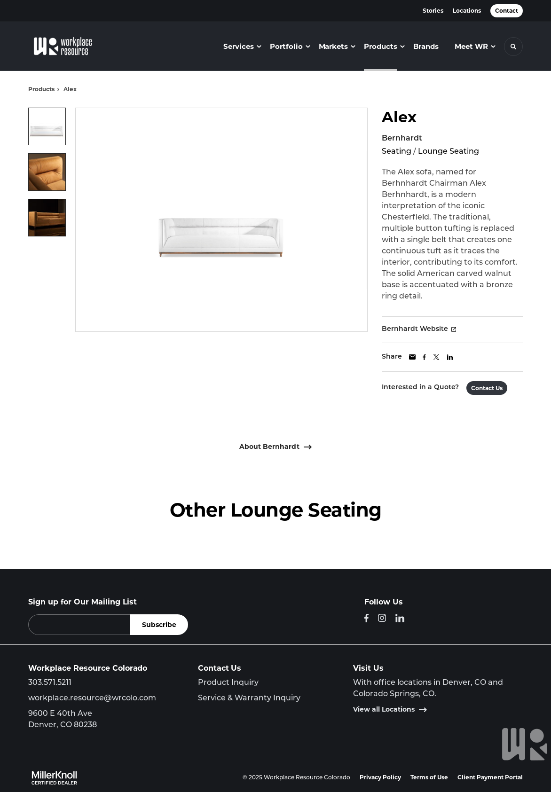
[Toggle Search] (513, 46)
